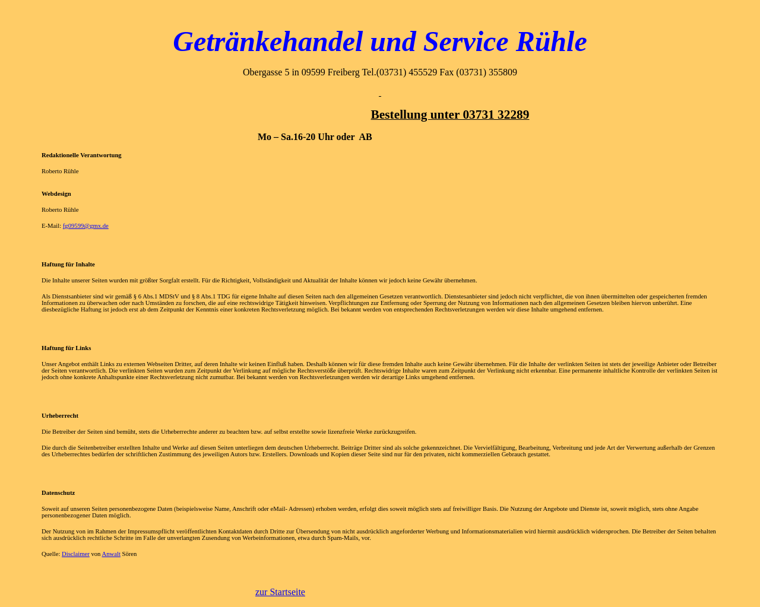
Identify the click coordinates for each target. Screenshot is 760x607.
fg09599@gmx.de (86, 226)
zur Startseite (280, 592)
